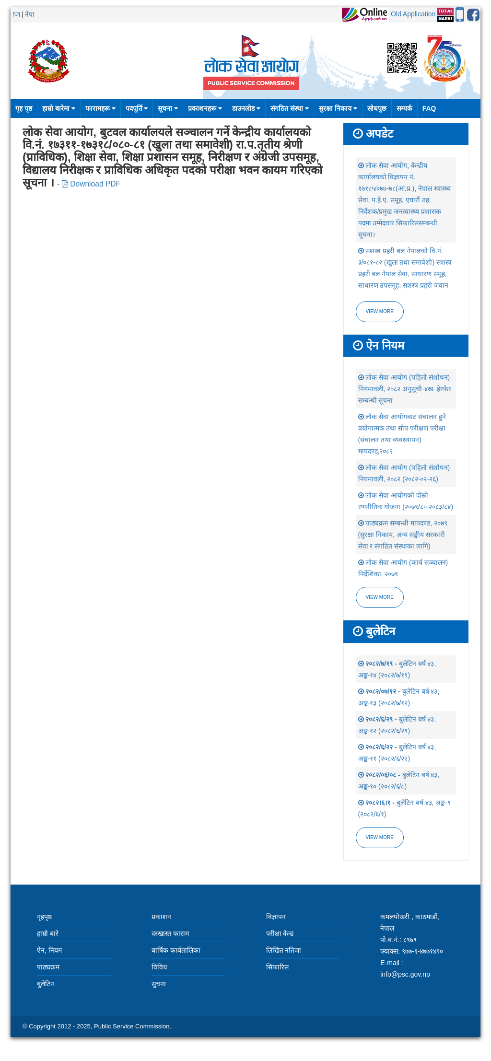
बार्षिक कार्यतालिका (176, 950)
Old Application (413, 14)
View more (380, 311)
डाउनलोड (246, 108)
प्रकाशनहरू (205, 108)
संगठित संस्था (289, 108)
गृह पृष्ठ (23, 108)
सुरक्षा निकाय (338, 108)
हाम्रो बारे (47, 933)
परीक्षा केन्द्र (280, 933)
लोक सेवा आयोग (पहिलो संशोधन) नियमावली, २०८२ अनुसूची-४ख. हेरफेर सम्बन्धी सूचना (404, 388)
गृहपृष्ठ (44, 917)
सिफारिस (277, 967)
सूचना (168, 108)
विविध (159, 967)
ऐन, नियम (49, 950)
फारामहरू (100, 108)
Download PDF (91, 184)
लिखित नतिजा (284, 950)
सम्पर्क (404, 108)
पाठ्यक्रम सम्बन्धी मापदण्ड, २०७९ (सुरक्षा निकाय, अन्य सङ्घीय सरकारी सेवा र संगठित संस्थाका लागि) (402, 534)
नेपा (30, 14)
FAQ (429, 108)
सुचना (159, 984)
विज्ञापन (276, 917)
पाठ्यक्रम (48, 967)
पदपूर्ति (137, 108)
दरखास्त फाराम (170, 933)
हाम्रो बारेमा (58, 108)
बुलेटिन (45, 984)
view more (380, 597)
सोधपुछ (376, 108)
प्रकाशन (161, 917)
